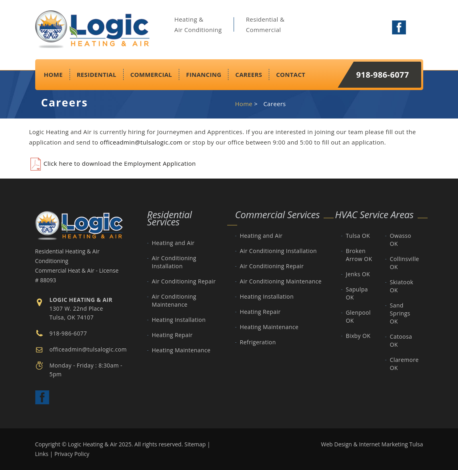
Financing (203, 74)
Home (53, 74)
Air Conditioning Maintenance (174, 300)
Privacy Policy (71, 454)
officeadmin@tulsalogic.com (141, 142)
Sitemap (195, 444)
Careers (248, 74)
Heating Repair (172, 335)
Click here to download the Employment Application (112, 163)
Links (41, 454)
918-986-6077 (382, 74)
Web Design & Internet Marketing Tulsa (372, 444)
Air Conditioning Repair (184, 281)
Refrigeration (258, 342)
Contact (290, 74)
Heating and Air (173, 243)
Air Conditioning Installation (174, 262)
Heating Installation (179, 319)
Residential (96, 74)
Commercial (151, 74)
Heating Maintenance (181, 350)
